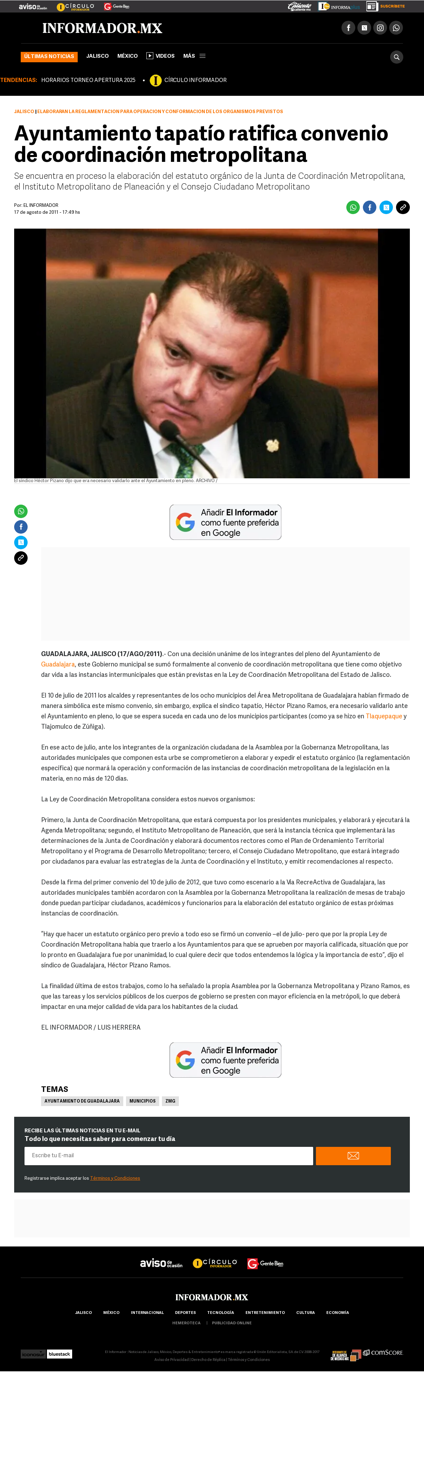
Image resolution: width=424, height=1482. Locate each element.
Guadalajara (58, 665)
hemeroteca (186, 1323)
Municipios (142, 1101)
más (194, 56)
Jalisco (97, 56)
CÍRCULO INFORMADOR (195, 80)
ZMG (170, 1101)
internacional (147, 1313)
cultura (305, 1313)
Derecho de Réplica (208, 1360)
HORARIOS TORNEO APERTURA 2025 (88, 80)
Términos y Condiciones (115, 1178)
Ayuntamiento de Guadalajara (82, 1101)
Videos (160, 55)
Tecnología (220, 1313)
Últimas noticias (49, 56)
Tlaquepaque (384, 717)
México (127, 56)
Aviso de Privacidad (171, 1360)
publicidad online (232, 1323)
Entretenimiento (265, 1313)
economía (337, 1313)
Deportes (185, 1313)
